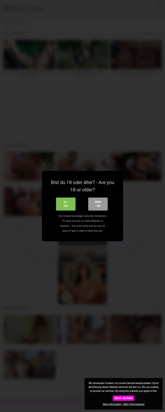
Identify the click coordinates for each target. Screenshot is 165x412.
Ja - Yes (65, 203)
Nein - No (98, 203)
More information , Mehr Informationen (123, 404)
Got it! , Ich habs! (124, 398)
